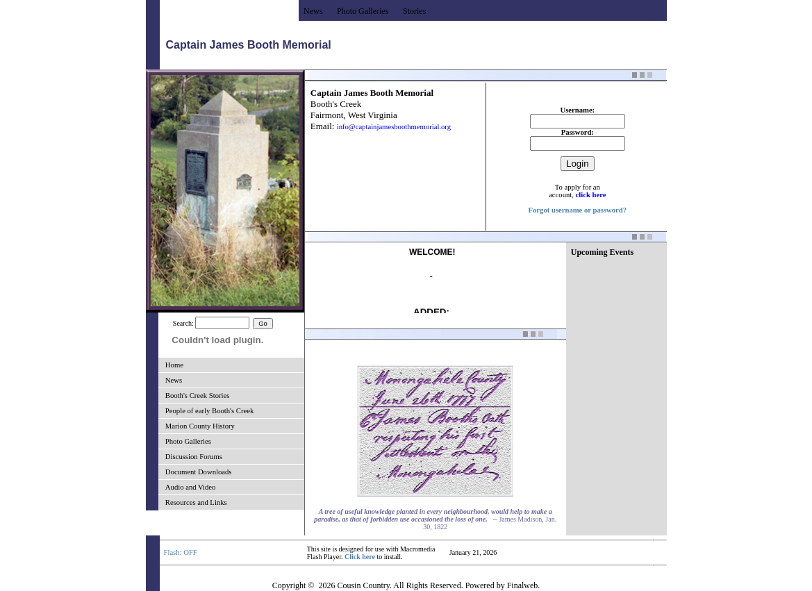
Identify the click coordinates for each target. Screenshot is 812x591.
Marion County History (200, 426)
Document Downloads (198, 472)
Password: (577, 132)
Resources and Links (196, 502)
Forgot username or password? (578, 210)
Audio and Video (190, 487)
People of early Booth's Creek (209, 411)
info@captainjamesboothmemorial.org (394, 127)
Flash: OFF (180, 552)
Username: (577, 110)
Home (174, 365)
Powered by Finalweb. (502, 585)
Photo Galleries (188, 441)
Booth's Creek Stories (197, 395)
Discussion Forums (193, 456)
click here (591, 195)
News (173, 380)
